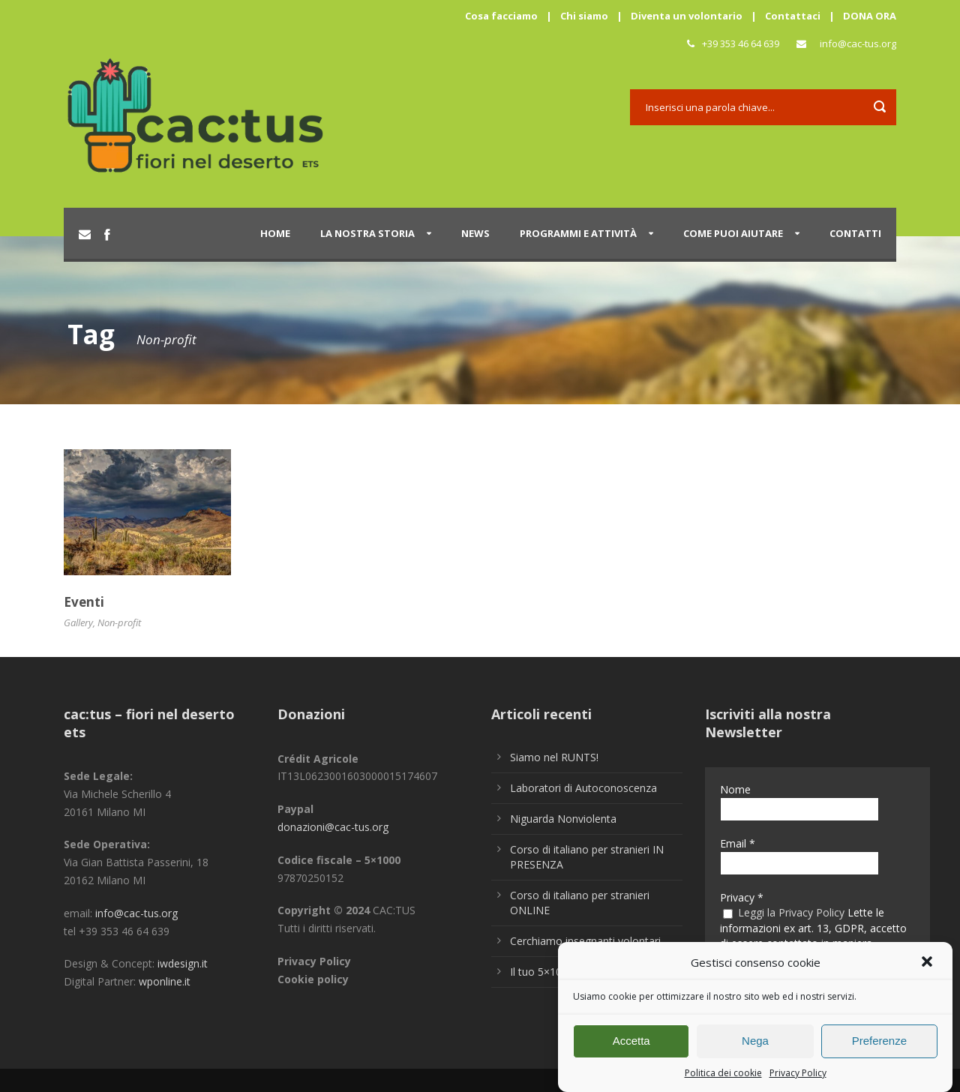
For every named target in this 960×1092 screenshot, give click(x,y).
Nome (735, 789)
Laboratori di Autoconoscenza (583, 788)
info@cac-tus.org (858, 43)
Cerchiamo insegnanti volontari (585, 941)
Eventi (84, 601)
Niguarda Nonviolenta (563, 819)
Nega (755, 1046)
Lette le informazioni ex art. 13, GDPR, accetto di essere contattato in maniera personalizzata (813, 935)
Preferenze (879, 1046)
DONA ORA (869, 15)
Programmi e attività (578, 233)
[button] (929, 968)
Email (737, 843)
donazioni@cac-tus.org (333, 827)
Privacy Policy (798, 1078)
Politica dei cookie (723, 1078)
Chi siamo (584, 15)
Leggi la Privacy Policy (791, 912)
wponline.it (164, 981)
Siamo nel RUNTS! (554, 757)
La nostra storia (367, 233)
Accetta (631, 1046)
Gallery (78, 622)
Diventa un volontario (686, 15)
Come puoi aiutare (733, 233)
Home (275, 233)
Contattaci (792, 15)
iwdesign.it (183, 963)
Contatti (855, 233)
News (475, 233)
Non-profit (119, 622)
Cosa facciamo (501, 15)
